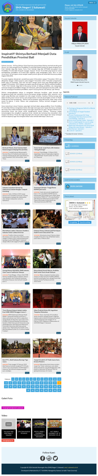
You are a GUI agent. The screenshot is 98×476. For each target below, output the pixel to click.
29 (15, 386)
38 (55, 386)
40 (28, 390)
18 (24, 383)
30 (19, 386)
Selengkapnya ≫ (8, 440)
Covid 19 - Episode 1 (75, 130)
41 (32, 390)
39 (59, 386)
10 (46, 379)
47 (59, 390)
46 (55, 390)
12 (55, 379)
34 (37, 386)
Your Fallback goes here (80, 103)
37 (50, 386)
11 (50, 379)
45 (50, 390)
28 (10, 386)
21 (37, 383)
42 (37, 390)
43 (41, 390)
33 (32, 386)
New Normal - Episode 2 (76, 129)
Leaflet (77, 219)
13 (59, 379)
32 (28, 386)
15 (10, 383)
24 (50, 383)
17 (19, 383)
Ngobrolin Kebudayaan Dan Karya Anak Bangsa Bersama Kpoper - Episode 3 (81, 126)
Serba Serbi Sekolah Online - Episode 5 (81, 120)
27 (6, 386)
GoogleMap (73, 222)
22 (41, 383)
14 (6, 383)
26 (59, 383)
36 (46, 386)
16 (15, 383)
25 (55, 383)
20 (32, 383)
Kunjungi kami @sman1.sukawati (13, 408)
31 (24, 386)
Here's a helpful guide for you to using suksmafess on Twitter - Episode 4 (81, 123)
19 (28, 383)
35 (41, 386)
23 (46, 383)
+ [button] (67, 202)
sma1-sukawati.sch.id (71, 467)
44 (46, 390)
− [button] (67, 205)
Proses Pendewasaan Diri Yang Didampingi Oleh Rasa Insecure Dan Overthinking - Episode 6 (80, 116)
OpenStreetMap (84, 219)
